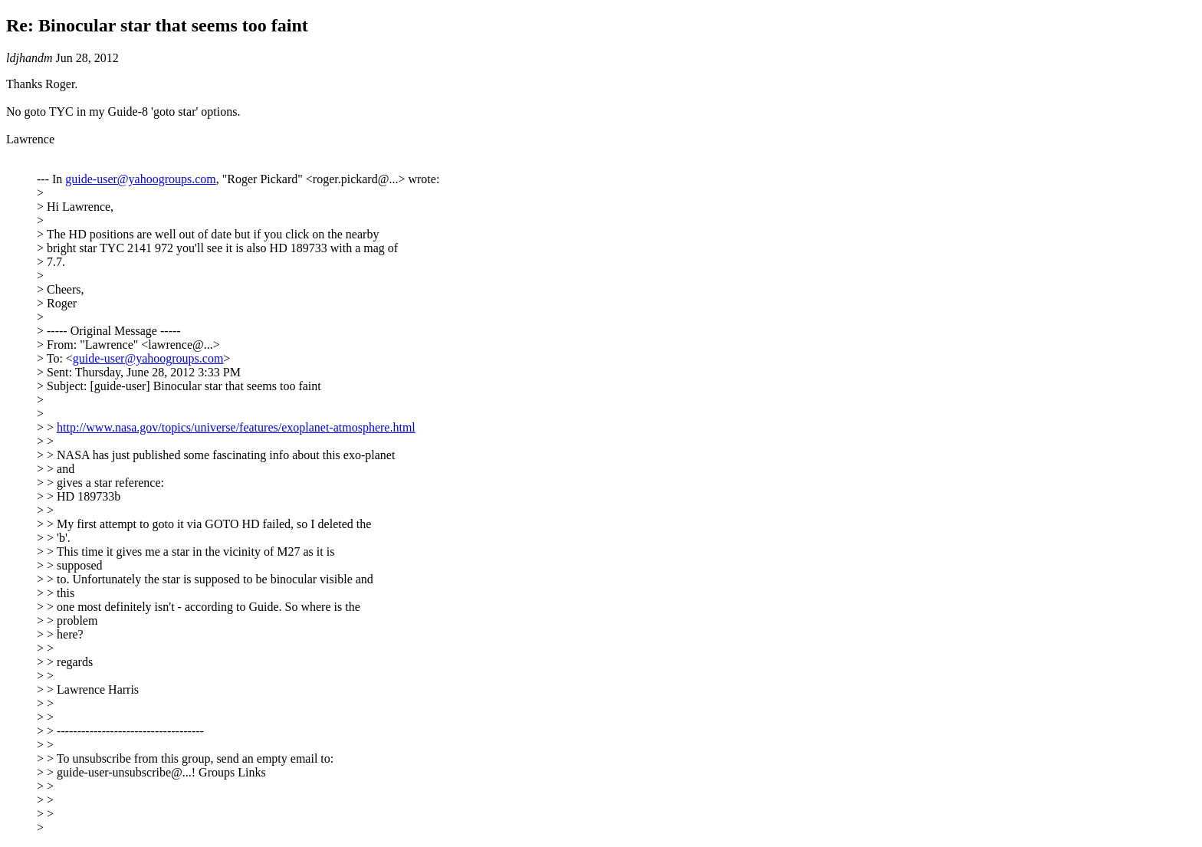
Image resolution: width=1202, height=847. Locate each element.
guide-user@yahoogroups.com (140, 178)
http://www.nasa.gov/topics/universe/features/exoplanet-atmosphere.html (236, 427)
